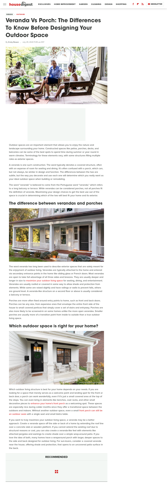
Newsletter (155, 4)
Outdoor (20, 14)
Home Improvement (65, 4)
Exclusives (44, 4)
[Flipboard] (138, 5)
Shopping (121, 4)
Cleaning (96, 4)
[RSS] (143, 5)
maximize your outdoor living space (44, 280)
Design (108, 4)
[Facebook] (133, 5)
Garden (83, 4)
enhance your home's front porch (48, 403)
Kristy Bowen (13, 42)
